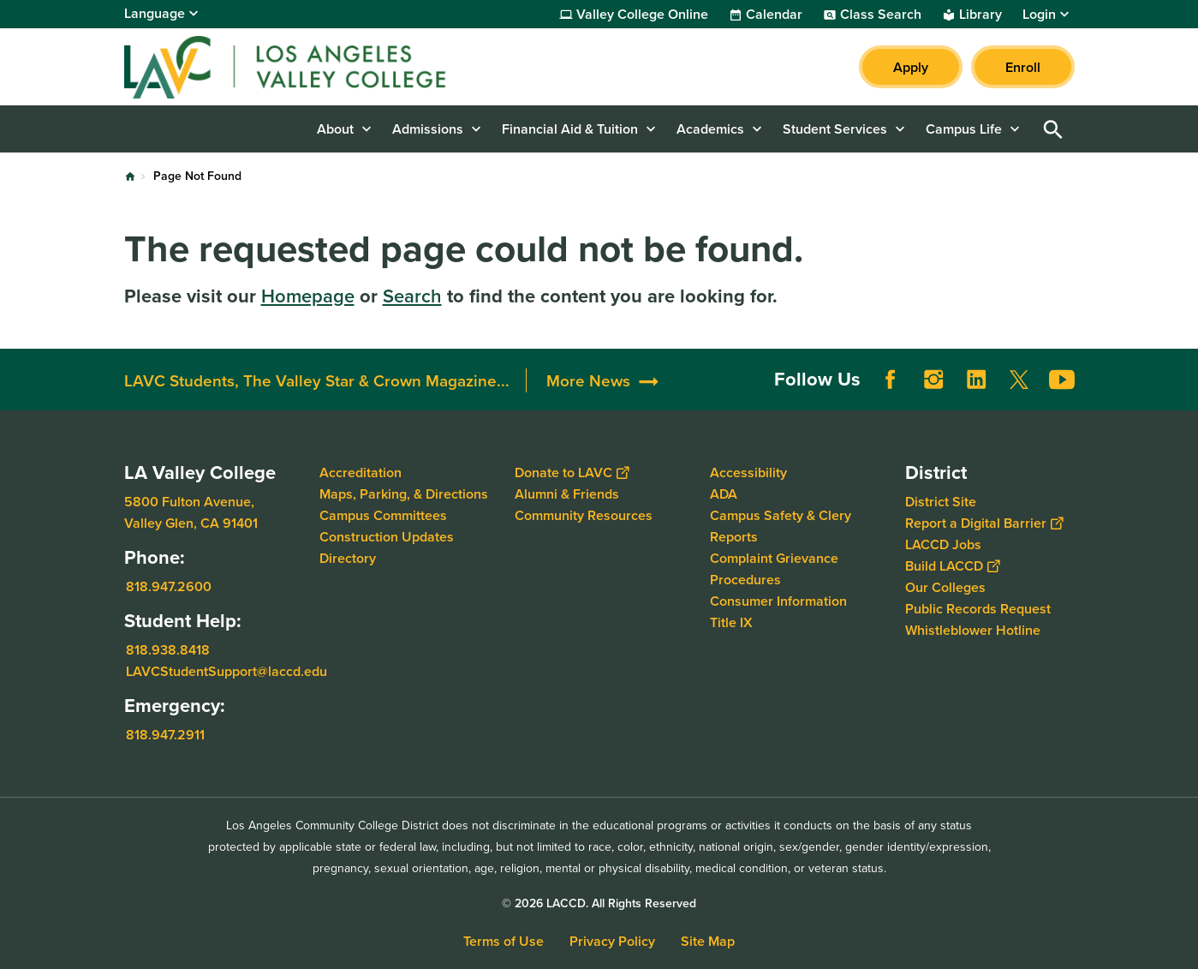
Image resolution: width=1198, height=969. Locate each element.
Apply (910, 67)
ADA (723, 494)
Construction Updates (386, 537)
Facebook (890, 379)
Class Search (880, 14)
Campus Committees (383, 515)
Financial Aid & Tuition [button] (570, 129)
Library (980, 14)
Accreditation (360, 472)
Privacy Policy (612, 941)
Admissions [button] (427, 129)
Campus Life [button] (964, 129)
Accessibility (748, 472)
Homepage (308, 295)
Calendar (774, 14)
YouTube (1062, 379)
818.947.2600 (169, 586)
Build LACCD (952, 566)
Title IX (731, 622)
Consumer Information (778, 601)
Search (412, 295)
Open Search (1053, 129)
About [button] (335, 129)
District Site (940, 501)
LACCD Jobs (943, 544)
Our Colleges (945, 587)
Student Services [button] (835, 129)
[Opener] (1181, 373)
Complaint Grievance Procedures (774, 568)
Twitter (1019, 379)
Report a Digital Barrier (984, 523)
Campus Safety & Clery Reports (780, 526)
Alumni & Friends (567, 494)
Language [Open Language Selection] (154, 13)
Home (130, 176)
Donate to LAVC (572, 472)
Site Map (708, 941)
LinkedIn (976, 379)
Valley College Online (642, 14)
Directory (347, 558)
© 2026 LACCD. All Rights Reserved (599, 903)
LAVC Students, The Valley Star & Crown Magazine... (317, 380)
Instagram (933, 379)
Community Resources (584, 515)
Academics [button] (710, 129)
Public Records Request (978, 609)
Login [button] (1039, 14)
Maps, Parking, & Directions (403, 494)
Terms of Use (503, 941)
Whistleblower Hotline (972, 630)
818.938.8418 (168, 650)
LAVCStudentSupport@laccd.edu (226, 671)
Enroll (1022, 67)
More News (588, 380)
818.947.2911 (165, 735)
